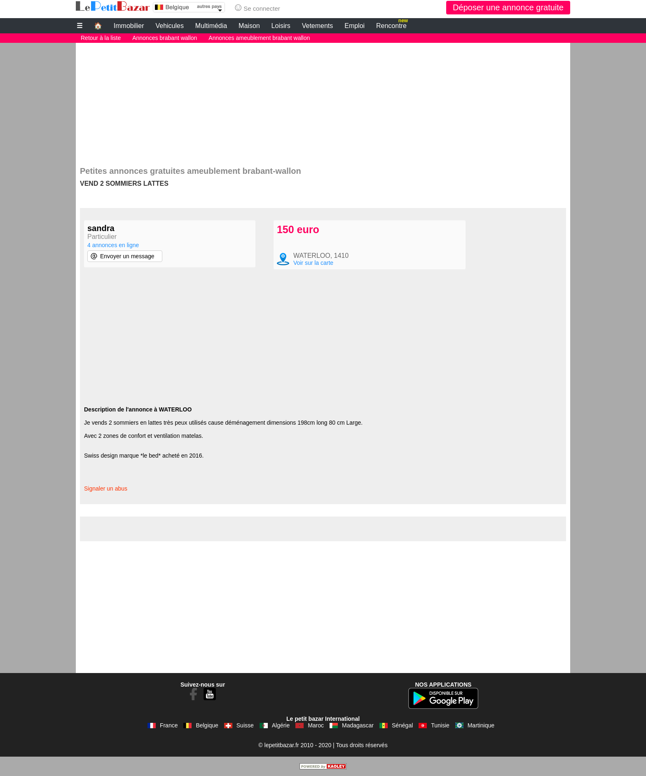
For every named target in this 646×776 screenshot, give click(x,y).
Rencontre (392, 24)
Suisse (245, 725)
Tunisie (440, 725)
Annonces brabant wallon (164, 38)
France (169, 725)
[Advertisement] (323, 100)
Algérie (281, 725)
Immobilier (129, 25)
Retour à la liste (101, 38)
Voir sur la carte (313, 262)
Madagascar (358, 725)
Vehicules (169, 25)
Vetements (317, 25)
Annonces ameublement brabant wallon (259, 38)
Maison (249, 25)
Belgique (207, 725)
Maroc (316, 725)
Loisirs (281, 25)
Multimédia (211, 25)
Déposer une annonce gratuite (508, 7)
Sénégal (402, 725)
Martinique (481, 725)
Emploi (354, 25)
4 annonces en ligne (113, 245)
